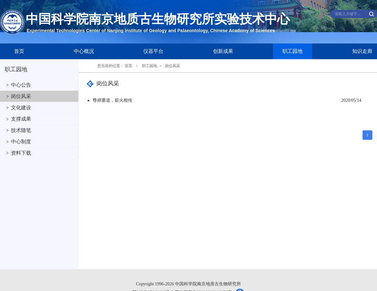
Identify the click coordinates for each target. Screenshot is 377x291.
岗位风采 (21, 96)
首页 (19, 51)
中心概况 (84, 51)
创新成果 (223, 51)
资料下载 (21, 153)
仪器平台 (153, 51)
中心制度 (21, 141)
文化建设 (21, 107)
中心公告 (21, 85)
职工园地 (292, 51)
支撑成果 (21, 119)
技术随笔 (21, 130)
